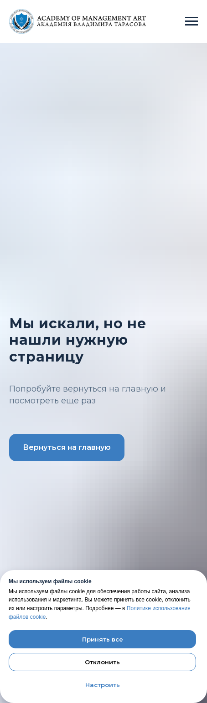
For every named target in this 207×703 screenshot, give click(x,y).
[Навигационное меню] (191, 21)
